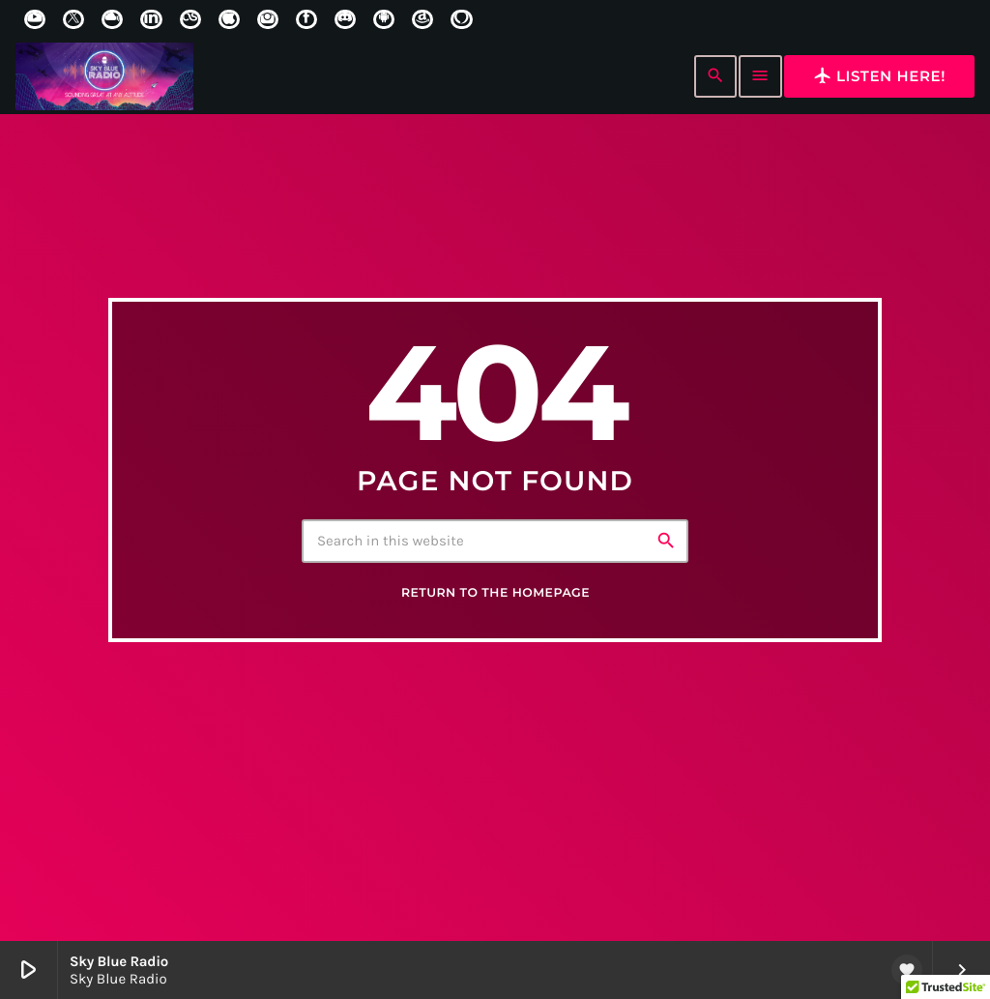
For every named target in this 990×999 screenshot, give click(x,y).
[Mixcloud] (112, 19)
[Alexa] (461, 19)
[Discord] (345, 19)
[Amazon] (422, 19)
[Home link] (104, 76)
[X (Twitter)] (73, 19)
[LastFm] (190, 19)
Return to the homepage (495, 592)
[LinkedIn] (150, 19)
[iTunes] (229, 19)
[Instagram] (267, 19)
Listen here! (879, 75)
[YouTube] (34, 19)
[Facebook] (306, 19)
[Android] (383, 19)
